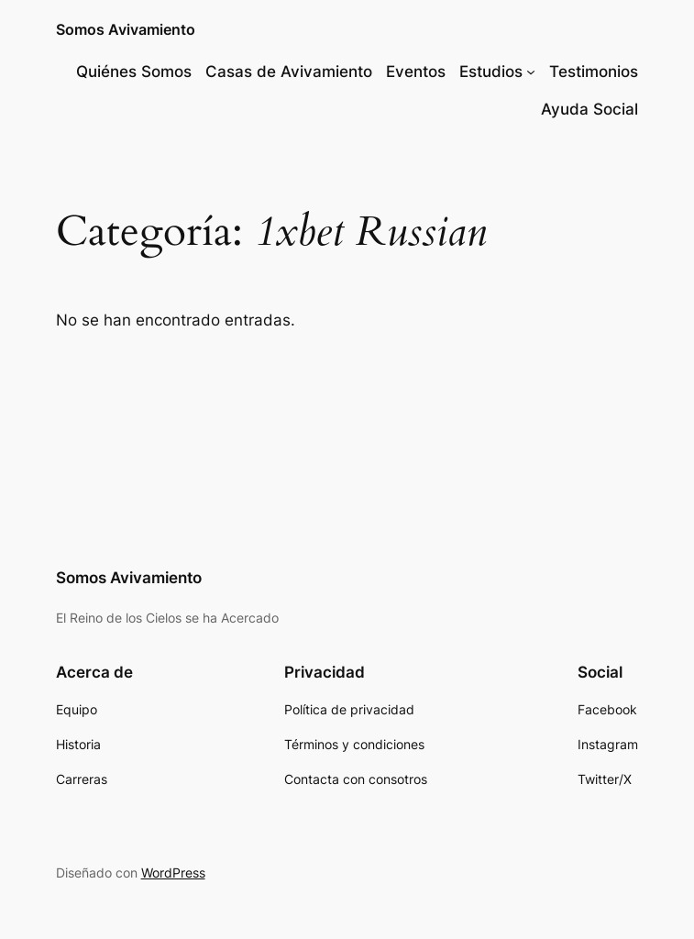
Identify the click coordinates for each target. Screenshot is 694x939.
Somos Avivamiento (125, 29)
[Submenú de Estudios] (530, 71)
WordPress (173, 872)
